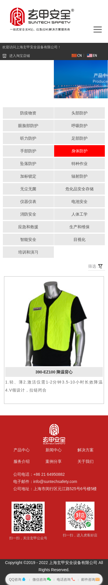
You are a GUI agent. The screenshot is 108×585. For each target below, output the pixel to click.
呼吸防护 (79, 125)
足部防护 (79, 138)
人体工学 (79, 214)
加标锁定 (28, 176)
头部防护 (79, 113)
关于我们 (85, 461)
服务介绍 (22, 461)
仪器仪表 (28, 201)
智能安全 (28, 239)
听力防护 (28, 138)
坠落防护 (28, 163)
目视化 (79, 239)
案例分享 (54, 461)
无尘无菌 (28, 189)
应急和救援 (28, 227)
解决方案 (85, 450)
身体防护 (79, 151)
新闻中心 (54, 450)
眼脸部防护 (28, 125)
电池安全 (79, 201)
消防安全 (28, 214)
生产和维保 (79, 227)
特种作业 (79, 163)
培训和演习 (28, 252)
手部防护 (28, 151)
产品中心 (22, 450)
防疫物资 (28, 113)
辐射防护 (79, 176)
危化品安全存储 (79, 189)
